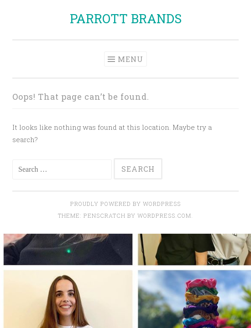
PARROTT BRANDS (126, 18)
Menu (130, 59)
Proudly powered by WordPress (125, 203)
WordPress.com (164, 215)
